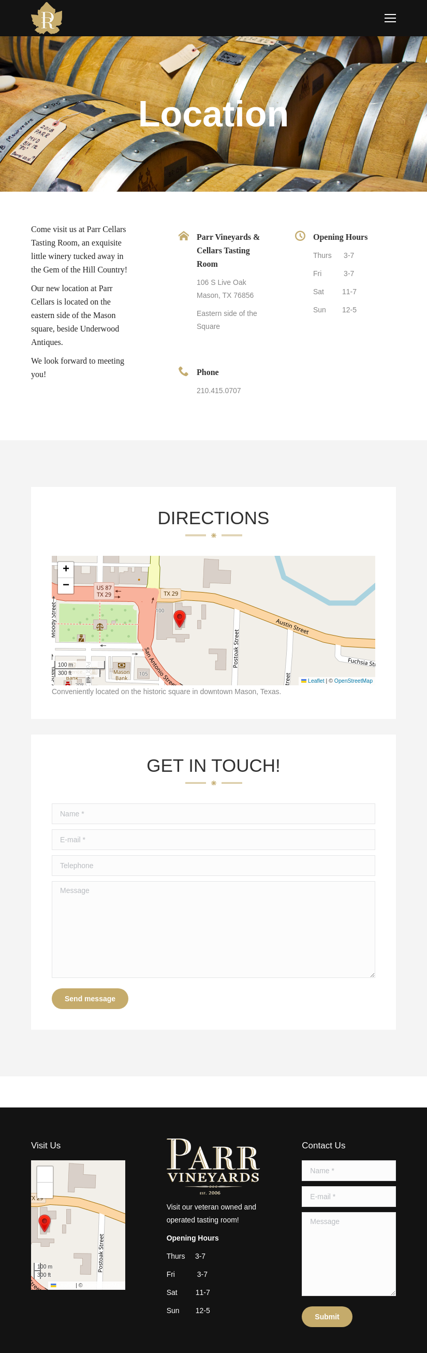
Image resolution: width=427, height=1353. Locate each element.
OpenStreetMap (353, 681)
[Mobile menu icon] (390, 18)
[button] (179, 619)
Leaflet (313, 681)
